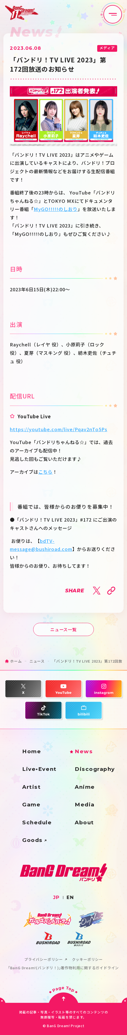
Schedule (37, 822)
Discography (95, 769)
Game (31, 805)
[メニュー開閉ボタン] (112, 14)
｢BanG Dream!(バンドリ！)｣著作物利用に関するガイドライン (63, 968)
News (84, 751)
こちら (45, 471)
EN (70, 897)
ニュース (37, 661)
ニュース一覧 (63, 629)
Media (85, 805)
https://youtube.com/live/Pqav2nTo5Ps (58, 429)
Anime (85, 787)
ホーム (16, 661)
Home (31, 751)
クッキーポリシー (87, 959)
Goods (32, 840)
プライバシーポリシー (43, 959)
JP (56, 897)
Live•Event (39, 769)
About (84, 822)
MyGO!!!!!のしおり (56, 209)
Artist (31, 787)
